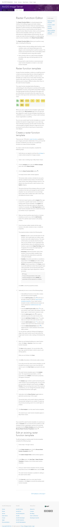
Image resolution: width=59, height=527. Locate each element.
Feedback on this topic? (39, 493)
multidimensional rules (35, 304)
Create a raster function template (51, 26)
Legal (33, 526)
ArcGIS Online (19, 509)
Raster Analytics (19, 10)
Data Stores (25, 2)
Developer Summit (34, 517)
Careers (32, 511)
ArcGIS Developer (20, 517)
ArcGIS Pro (18, 511)
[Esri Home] (46, 506)
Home (4, 10)
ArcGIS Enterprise (20, 513)
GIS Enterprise (7, 2)
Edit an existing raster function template (51, 32)
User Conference (34, 515)
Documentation (5, 522)
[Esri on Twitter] (45, 511)
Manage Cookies (27, 526)
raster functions (34, 139)
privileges (41, 153)
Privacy (22, 526)
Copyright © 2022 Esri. (7, 526)
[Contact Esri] (52, 511)
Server (3, 513)
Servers (20, 2)
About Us (32, 509)
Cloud (30, 2)
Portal (15, 2)
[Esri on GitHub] (50, 511)
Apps (34, 2)
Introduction (10, 10)
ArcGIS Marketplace (21, 522)
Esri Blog (32, 513)
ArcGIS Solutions (20, 520)
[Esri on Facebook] (47, 511)
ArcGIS (17, 515)
